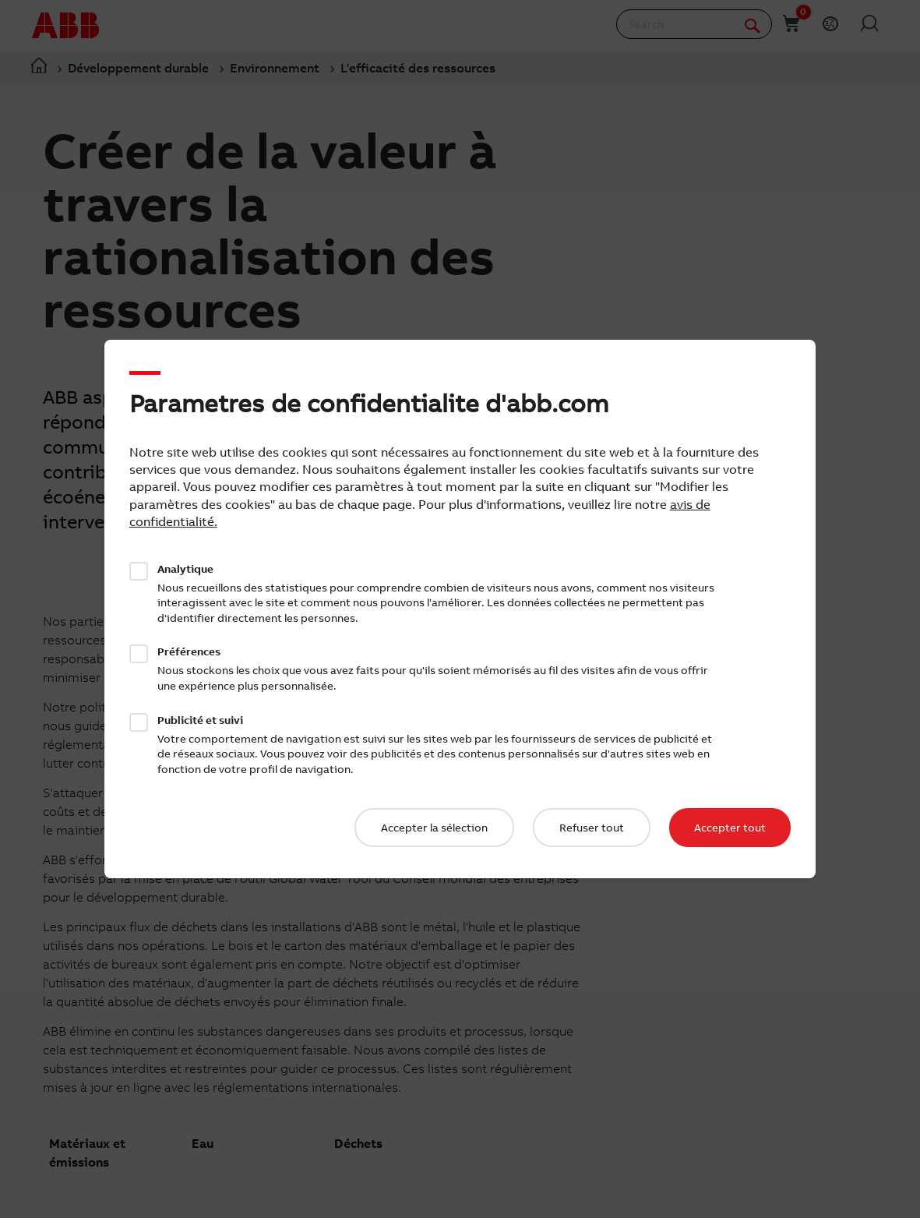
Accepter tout (730, 828)
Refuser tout (591, 828)
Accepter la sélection (434, 828)
